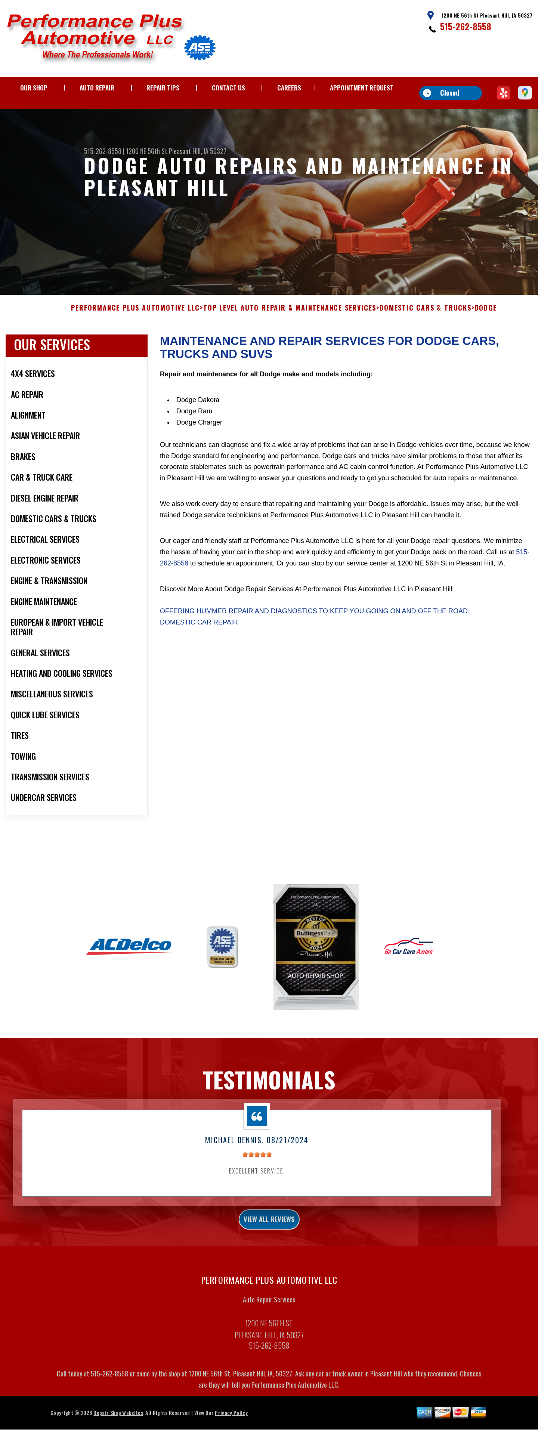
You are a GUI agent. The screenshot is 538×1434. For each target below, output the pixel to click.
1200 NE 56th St (146, 151)
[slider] (257, 1176)
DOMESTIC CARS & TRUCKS (425, 330)
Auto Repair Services (269, 1326)
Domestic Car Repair (199, 644)
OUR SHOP (33, 87)
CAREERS (289, 87)
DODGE (486, 330)
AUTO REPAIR (97, 87)
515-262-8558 (465, 26)
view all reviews (269, 1243)
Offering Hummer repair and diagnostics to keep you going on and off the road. (315, 633)
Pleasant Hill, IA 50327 (197, 151)
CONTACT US (228, 87)
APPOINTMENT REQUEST (361, 87)
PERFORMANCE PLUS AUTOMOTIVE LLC (135, 330)
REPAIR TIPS (162, 87)
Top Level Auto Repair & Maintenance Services (289, 330)
